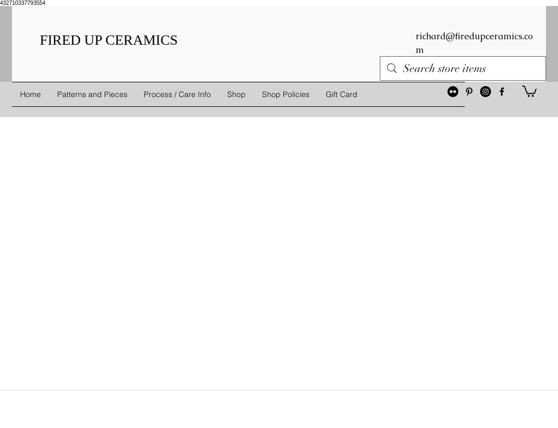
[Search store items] (463, 68)
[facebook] (501, 91)
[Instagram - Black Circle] (485, 91)
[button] (529, 91)
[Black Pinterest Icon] (469, 91)
